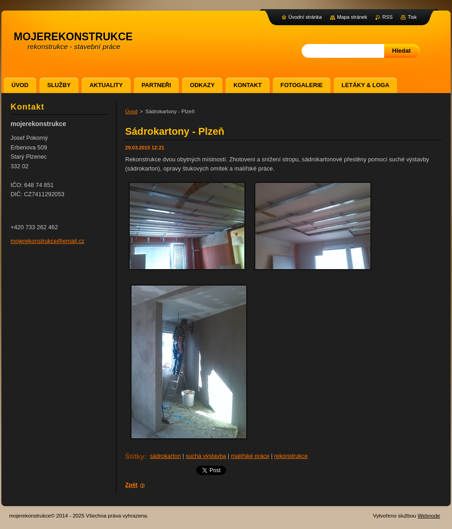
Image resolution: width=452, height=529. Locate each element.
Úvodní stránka (305, 17)
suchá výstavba (206, 455)
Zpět (131, 484)
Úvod (131, 111)
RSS (387, 17)
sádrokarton (165, 455)
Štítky (134, 456)
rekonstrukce (291, 455)
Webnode (429, 515)
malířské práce (250, 455)
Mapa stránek (352, 17)
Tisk (412, 17)
